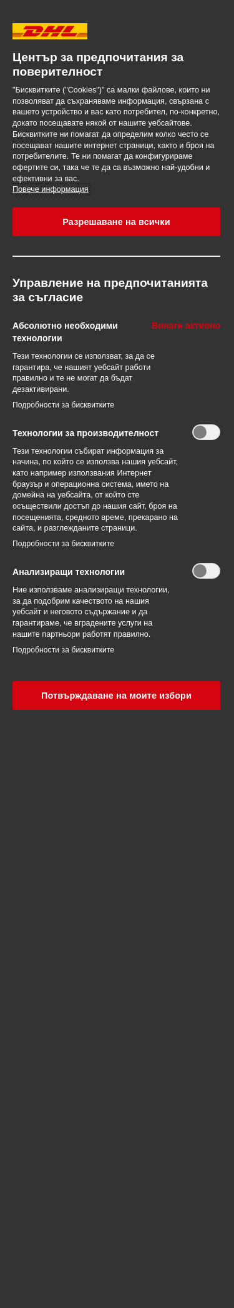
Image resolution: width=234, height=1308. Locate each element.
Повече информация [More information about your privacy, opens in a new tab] (50, 189)
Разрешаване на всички (116, 222)
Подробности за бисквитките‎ (63, 405)
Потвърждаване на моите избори (116, 696)
